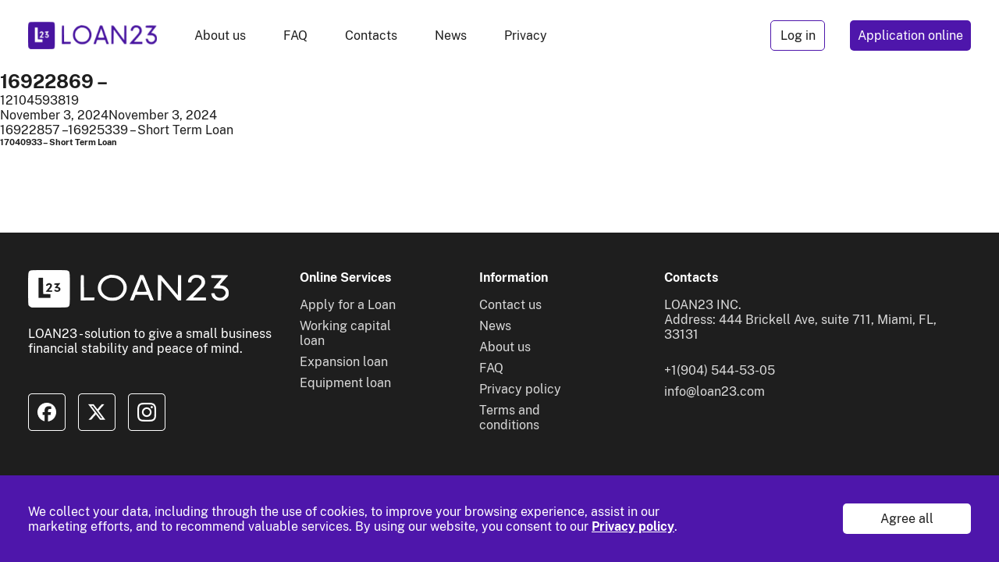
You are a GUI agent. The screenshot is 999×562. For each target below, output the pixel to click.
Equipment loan (345, 382)
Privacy (525, 35)
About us (220, 35)
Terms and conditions (509, 417)
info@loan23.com (714, 391)
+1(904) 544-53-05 (719, 370)
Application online (910, 35)
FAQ (295, 35)
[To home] (92, 35)
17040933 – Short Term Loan (58, 142)
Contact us (510, 304)
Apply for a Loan (348, 304)
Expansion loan (344, 361)
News (451, 35)
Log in (798, 35)
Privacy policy (633, 526)
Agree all (906, 518)
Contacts (371, 35)
